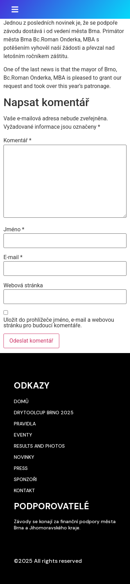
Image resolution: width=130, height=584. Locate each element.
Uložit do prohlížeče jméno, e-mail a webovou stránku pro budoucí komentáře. (58, 322)
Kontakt (24, 490)
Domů (21, 401)
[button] (15, 9)
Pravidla (25, 423)
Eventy (23, 434)
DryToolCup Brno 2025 (43, 412)
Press (21, 468)
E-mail (13, 257)
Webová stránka (23, 285)
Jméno (13, 229)
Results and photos (39, 445)
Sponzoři (25, 479)
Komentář (17, 140)
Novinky (24, 457)
